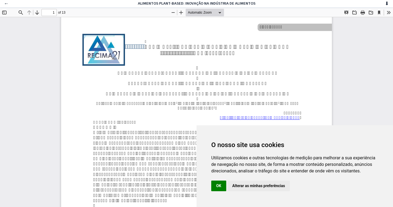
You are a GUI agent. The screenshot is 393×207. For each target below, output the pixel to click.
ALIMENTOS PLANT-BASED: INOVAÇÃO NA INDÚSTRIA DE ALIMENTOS (196, 3)
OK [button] (218, 186)
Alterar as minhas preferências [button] (258, 186)
